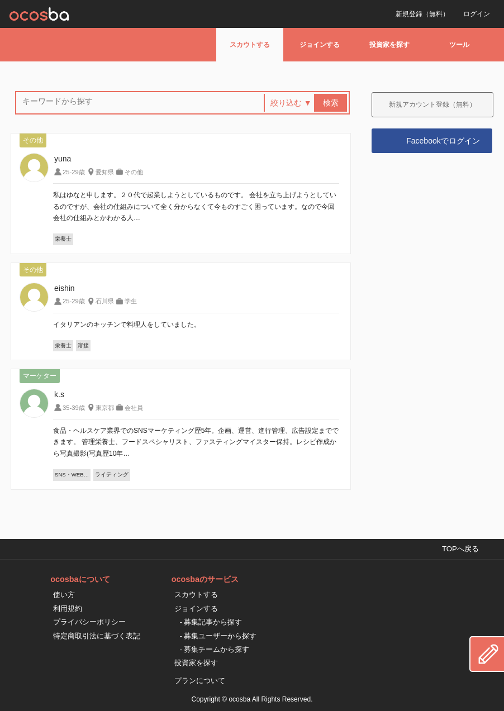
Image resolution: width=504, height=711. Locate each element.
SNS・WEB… (72, 474)
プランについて (199, 680)
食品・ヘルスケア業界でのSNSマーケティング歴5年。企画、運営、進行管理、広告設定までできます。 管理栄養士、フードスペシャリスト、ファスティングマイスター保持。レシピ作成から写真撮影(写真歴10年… (196, 442)
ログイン (476, 14)
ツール (459, 45)
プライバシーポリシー (89, 622)
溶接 (83, 345)
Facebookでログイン (442, 140)
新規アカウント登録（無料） (432, 104)
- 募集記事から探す (211, 622)
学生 (131, 301)
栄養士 (63, 239)
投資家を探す (389, 45)
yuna (62, 158)
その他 (134, 172)
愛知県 (105, 172)
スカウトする (250, 45)
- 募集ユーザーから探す (218, 636)
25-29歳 (74, 172)
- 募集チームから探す (215, 649)
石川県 (105, 301)
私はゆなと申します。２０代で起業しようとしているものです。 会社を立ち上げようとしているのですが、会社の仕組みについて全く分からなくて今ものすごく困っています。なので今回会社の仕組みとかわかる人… (194, 206)
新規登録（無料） (422, 14)
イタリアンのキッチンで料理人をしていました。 (127, 324)
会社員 (134, 407)
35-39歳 (74, 407)
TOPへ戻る (460, 549)
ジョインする (319, 45)
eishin (64, 288)
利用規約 (67, 608)
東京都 (105, 407)
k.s (59, 394)
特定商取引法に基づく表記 (96, 636)
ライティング (112, 474)
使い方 (64, 594)
